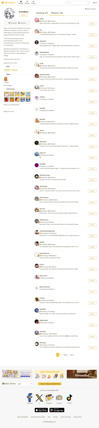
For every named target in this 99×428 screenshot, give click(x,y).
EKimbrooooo (44, 220)
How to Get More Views (38, 417)
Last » (72, 355)
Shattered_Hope (45, 175)
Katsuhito (43, 331)
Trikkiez (42, 97)
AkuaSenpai (43, 186)
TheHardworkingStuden (47, 231)
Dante (41, 130)
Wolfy (41, 19)
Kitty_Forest (43, 276)
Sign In (95, 3)
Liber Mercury (44, 197)
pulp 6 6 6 (43, 153)
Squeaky (42, 108)
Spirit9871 (43, 309)
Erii (41, 30)
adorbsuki (43, 41)
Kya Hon (42, 209)
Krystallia (43, 164)
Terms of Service (65, 417)
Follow (23, 15)
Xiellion (42, 242)
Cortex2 (42, 298)
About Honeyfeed (22, 417)
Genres (27, 2)
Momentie (43, 142)
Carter (42, 86)
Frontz (42, 264)
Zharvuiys (43, 343)
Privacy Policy (77, 417)
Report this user (9, 111)
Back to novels (90, 9)
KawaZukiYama (44, 253)
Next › (66, 355)
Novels (21, 2)
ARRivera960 (44, 320)
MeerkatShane (44, 52)
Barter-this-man (45, 287)
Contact (55, 417)
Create (33, 2)
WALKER (42, 119)
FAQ (49, 417)
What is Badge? (8, 85)
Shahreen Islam (45, 75)
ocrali (41, 63)
